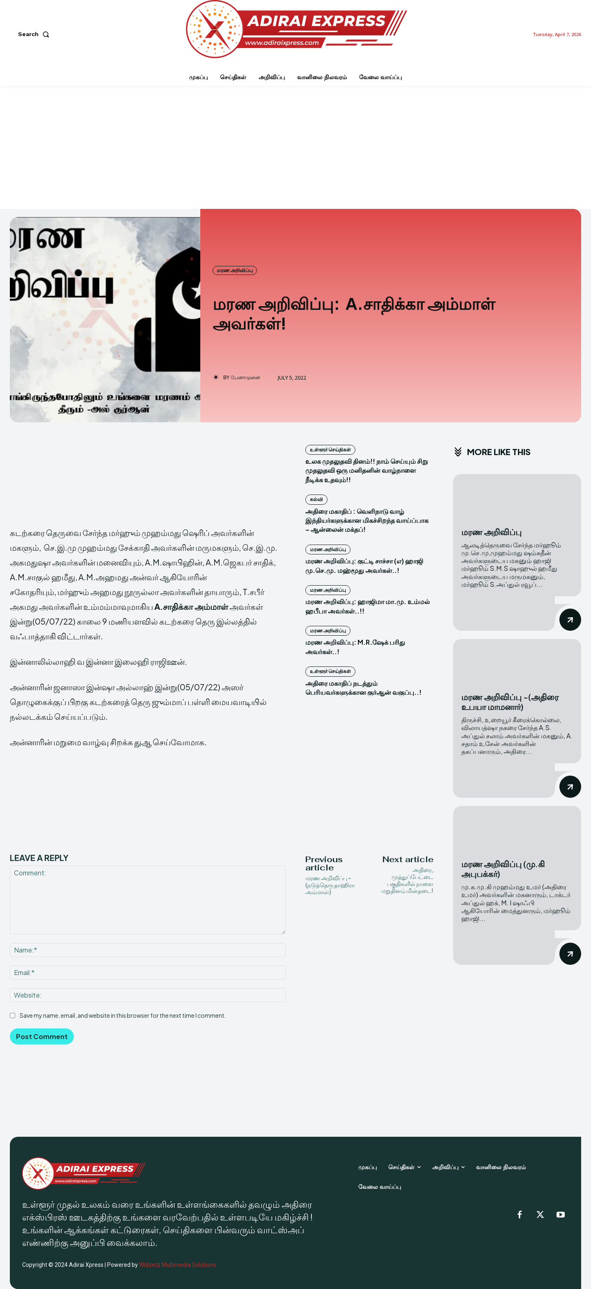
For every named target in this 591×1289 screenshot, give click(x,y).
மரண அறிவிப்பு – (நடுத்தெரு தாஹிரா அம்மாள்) (330, 884)
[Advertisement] (295, 147)
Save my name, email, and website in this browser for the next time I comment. (123, 1015)
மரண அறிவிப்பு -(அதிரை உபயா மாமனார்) (510, 701)
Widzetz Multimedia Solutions (177, 1265)
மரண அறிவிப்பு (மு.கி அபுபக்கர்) (503, 869)
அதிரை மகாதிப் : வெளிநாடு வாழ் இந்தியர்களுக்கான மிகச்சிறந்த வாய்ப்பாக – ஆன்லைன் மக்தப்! (366, 520)
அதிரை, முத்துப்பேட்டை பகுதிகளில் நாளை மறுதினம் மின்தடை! (407, 880)
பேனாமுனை (245, 377)
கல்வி (316, 499)
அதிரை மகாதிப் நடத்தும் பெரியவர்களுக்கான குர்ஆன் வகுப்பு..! (363, 687)
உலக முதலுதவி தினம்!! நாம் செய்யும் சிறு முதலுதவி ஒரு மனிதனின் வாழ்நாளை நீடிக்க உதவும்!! (366, 470)
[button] (35, 34)
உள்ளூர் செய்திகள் (330, 449)
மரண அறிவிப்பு (235, 270)
